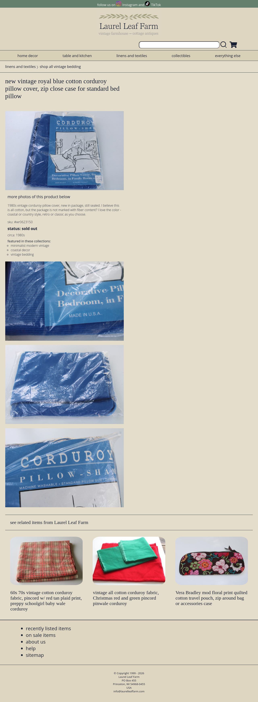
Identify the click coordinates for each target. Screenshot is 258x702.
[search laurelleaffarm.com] (225, 44)
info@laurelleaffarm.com (129, 691)
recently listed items (48, 628)
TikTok (156, 5)
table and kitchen (77, 55)
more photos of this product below (38, 196)
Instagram (129, 5)
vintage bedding (22, 254)
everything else (227, 55)
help (31, 648)
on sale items (41, 635)
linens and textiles (132, 55)
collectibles (181, 55)
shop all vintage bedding (60, 66)
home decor (28, 55)
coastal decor (20, 250)
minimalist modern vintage (30, 245)
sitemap (35, 655)
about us (36, 641)
